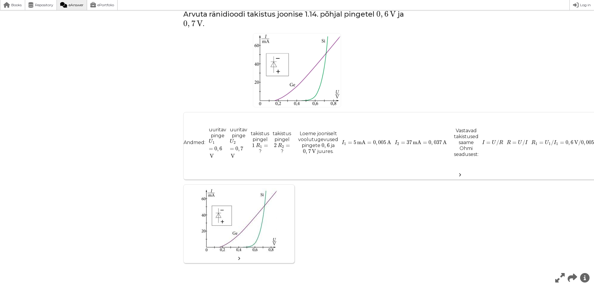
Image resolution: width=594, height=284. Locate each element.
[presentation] (386, 15)
